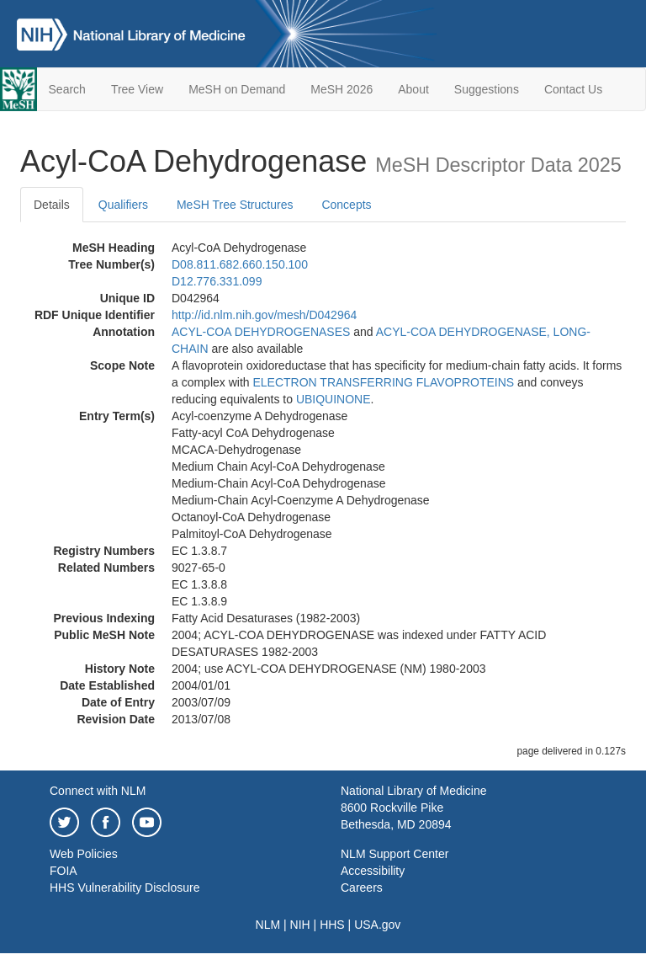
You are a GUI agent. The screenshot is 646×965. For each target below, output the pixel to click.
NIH (300, 924)
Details (52, 204)
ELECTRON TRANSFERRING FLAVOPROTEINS (383, 382)
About (413, 89)
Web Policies (84, 854)
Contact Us (573, 89)
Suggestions (486, 89)
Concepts (346, 204)
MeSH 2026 (341, 89)
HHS (332, 924)
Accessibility (373, 870)
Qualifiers (123, 204)
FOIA (63, 870)
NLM (268, 924)
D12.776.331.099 (217, 281)
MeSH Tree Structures (235, 204)
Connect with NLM (98, 790)
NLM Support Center (394, 854)
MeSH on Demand (236, 89)
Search (67, 89)
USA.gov (377, 924)
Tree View (137, 89)
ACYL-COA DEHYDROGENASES (261, 332)
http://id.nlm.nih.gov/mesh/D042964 (264, 315)
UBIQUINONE (333, 399)
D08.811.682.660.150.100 (240, 264)
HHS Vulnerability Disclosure (124, 887)
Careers (362, 887)
